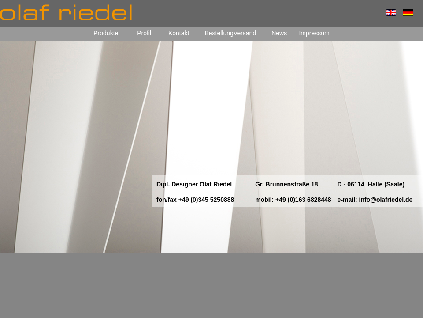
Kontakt (179, 33)
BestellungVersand (230, 33)
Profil (145, 33)
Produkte (105, 33)
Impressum (314, 33)
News (279, 33)
